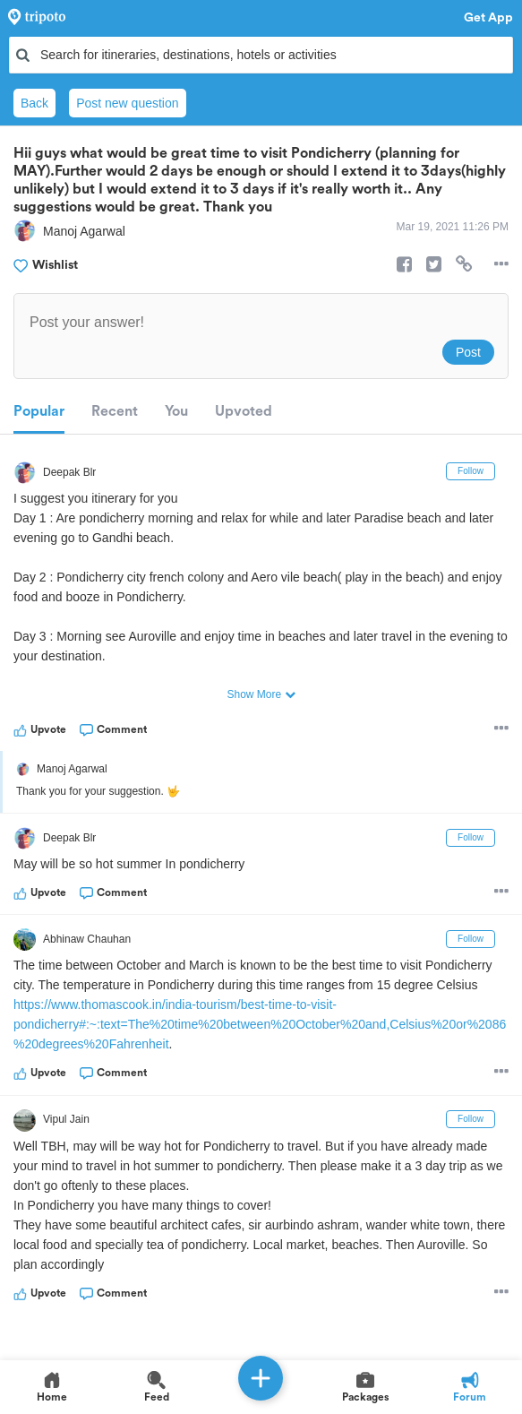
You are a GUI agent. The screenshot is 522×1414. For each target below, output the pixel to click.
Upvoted (243, 411)
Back (34, 103)
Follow (470, 471)
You (176, 411)
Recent (114, 411)
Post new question (127, 103)
